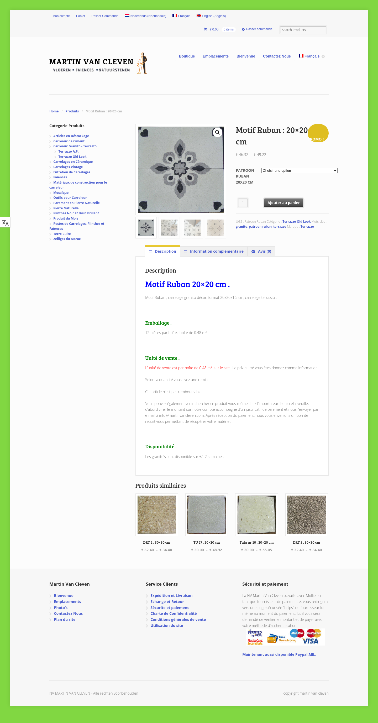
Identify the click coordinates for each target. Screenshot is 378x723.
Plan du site (65, 619)
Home (54, 111)
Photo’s (60, 607)
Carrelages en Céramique (73, 161)
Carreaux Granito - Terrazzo (75, 146)
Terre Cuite (62, 234)
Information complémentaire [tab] (216, 251)
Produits (72, 111)
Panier (80, 16)
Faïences (60, 177)
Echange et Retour (167, 601)
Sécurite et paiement (169, 607)
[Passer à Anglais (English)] (211, 16)
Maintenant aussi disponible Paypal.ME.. (279, 654)
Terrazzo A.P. (69, 151)
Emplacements (216, 56)
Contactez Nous (277, 56)
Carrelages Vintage (68, 167)
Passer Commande (105, 16)
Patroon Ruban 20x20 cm (245, 176)
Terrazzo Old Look (296, 221)
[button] (217, 132)
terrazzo (279, 226)
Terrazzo (307, 226)
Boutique (187, 56)
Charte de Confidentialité (173, 613)
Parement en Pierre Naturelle (76, 203)
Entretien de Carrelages (71, 172)
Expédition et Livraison (171, 595)
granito (242, 226)
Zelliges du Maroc (67, 239)
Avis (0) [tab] (264, 251)
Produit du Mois (65, 218)
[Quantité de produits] (243, 203)
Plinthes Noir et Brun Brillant (76, 213)
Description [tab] (165, 251)
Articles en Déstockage (71, 136)
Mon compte (61, 16)
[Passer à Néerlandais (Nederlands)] (145, 16)
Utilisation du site (166, 625)
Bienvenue (246, 56)
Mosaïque (61, 192)
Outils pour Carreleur (70, 197)
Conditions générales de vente (178, 619)
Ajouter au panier (283, 202)
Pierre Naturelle (65, 208)
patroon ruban (260, 226)
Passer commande (259, 29)
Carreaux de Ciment (69, 141)
